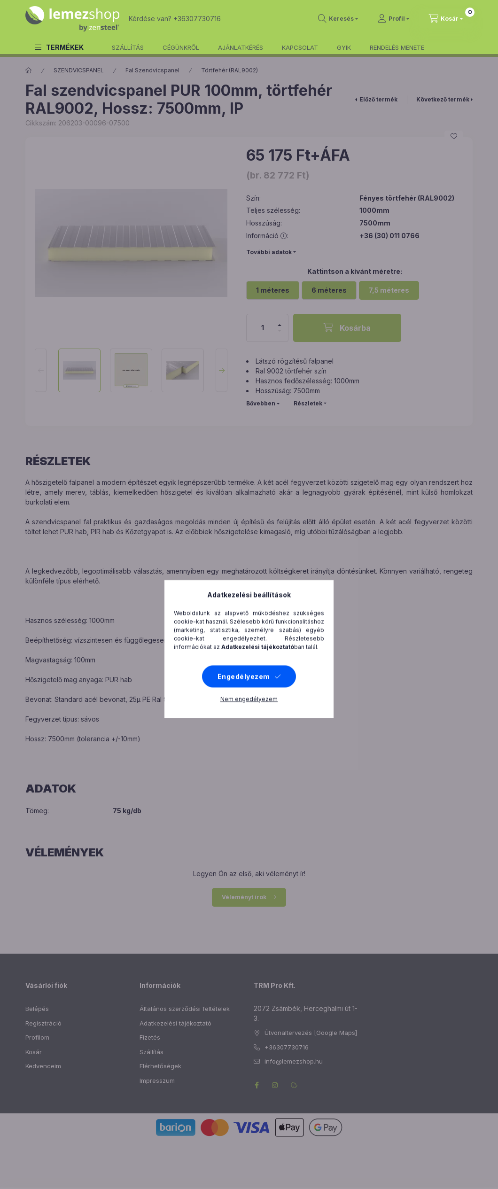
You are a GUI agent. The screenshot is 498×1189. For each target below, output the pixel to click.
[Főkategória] (28, 70)
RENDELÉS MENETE (397, 47)
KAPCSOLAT (300, 47)
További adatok (269, 252)
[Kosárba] (347, 328)
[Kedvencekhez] (453, 136)
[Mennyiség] (262, 328)
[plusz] (279, 325)
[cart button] (446, 18)
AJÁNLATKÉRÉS (240, 47)
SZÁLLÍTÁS (128, 47)
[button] (59, 47)
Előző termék (378, 99)
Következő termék (442, 99)
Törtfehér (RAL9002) (229, 70)
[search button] (338, 18)
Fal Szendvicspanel (152, 70)
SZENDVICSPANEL (79, 70)
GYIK (344, 47)
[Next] (221, 370)
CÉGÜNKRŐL (181, 47)
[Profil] (393, 18)
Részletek (308, 403)
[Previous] (41, 370)
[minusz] (279, 331)
